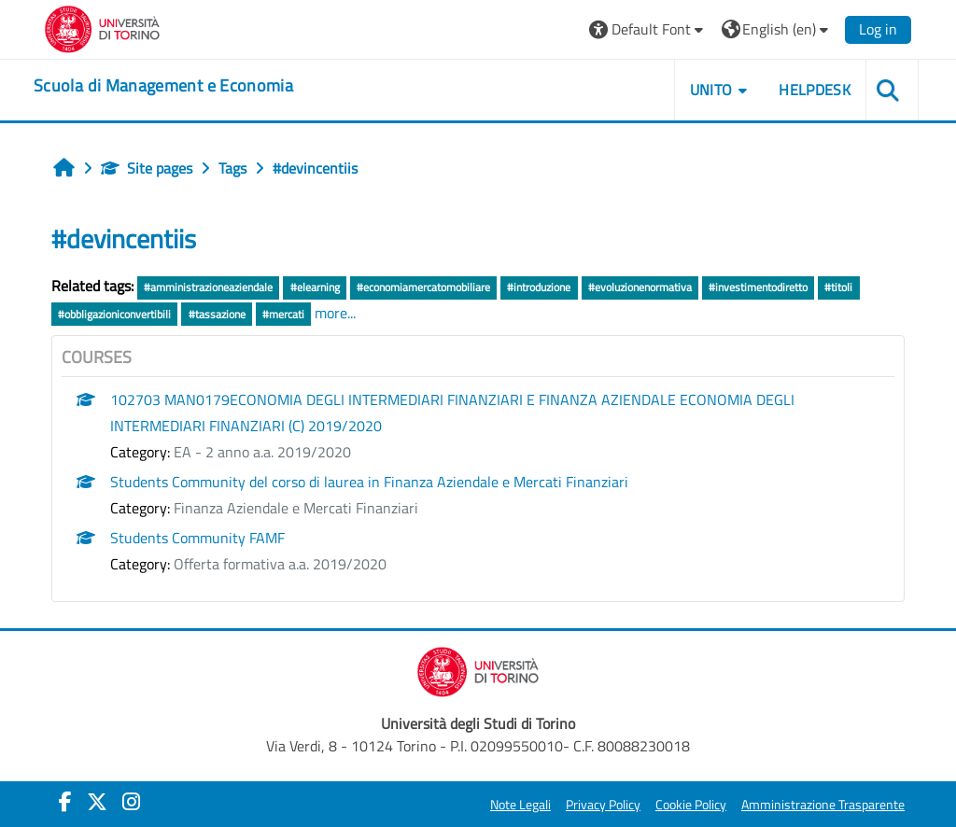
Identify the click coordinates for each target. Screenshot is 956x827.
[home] (163, 86)
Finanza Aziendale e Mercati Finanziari (296, 508)
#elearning (315, 287)
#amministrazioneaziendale (208, 287)
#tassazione (217, 314)
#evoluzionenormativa (640, 287)
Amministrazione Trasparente (823, 804)
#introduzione (538, 287)
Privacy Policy (603, 804)
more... (335, 312)
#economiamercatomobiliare (423, 287)
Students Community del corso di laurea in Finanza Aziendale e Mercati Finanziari (369, 481)
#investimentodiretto (758, 287)
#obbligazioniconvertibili (114, 314)
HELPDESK (815, 89)
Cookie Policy (690, 804)
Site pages (146, 168)
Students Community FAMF (197, 537)
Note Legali (520, 804)
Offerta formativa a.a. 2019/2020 (280, 564)
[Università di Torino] (102, 27)
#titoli (838, 287)
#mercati (283, 314)
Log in (878, 29)
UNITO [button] (711, 89)
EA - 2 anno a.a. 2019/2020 (262, 452)
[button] (648, 29)
